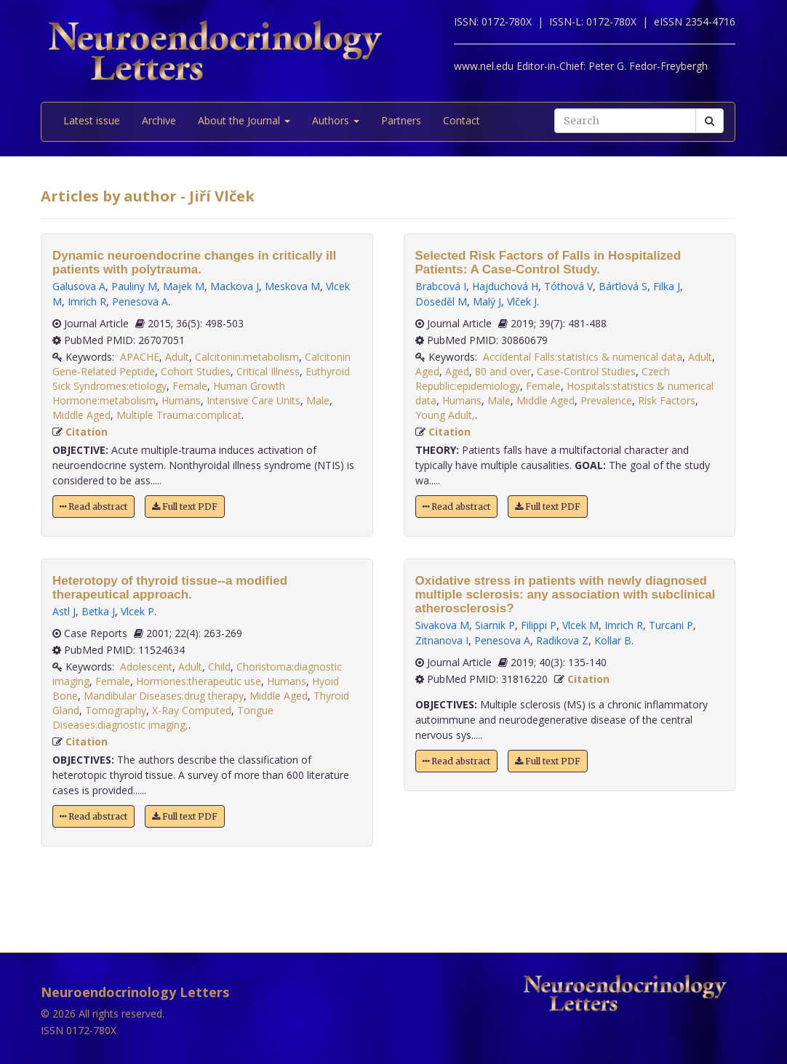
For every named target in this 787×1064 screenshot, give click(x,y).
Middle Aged (81, 415)
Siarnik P (495, 625)
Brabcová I (440, 286)
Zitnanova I (441, 640)
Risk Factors (666, 400)
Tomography (115, 710)
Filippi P (538, 625)
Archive (159, 120)
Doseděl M (441, 301)
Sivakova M (442, 625)
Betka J (98, 611)
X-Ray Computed (191, 710)
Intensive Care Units (253, 400)
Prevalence (606, 400)
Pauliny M (134, 286)
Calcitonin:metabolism (247, 357)
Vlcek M (580, 625)
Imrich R (87, 301)
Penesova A (140, 301)
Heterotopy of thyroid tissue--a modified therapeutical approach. (169, 587)
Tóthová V (568, 286)
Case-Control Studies (586, 371)
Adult (177, 357)
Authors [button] (335, 120)
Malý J (487, 301)
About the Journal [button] (244, 120)
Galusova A (78, 286)
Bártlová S (623, 286)
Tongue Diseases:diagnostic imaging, (162, 717)
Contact (461, 120)
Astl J (64, 611)
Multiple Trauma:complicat (178, 415)
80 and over (503, 371)
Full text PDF (184, 506)
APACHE (139, 357)
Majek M (183, 286)
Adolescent (146, 666)
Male (317, 400)
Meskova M (292, 286)
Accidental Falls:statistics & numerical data (582, 357)
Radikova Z (562, 640)
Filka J (666, 286)
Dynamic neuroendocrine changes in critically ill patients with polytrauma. (194, 262)
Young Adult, (445, 415)
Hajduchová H (505, 286)
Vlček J (522, 301)
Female (189, 386)
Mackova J (234, 286)
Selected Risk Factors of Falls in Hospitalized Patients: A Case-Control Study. (548, 262)
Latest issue (91, 120)
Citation (86, 432)
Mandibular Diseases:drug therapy (164, 696)
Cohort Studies (196, 371)
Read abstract (93, 506)
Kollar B (612, 640)
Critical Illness (268, 371)
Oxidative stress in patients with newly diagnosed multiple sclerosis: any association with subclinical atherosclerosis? (565, 594)
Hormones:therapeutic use (198, 681)
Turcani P (671, 625)
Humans (181, 400)
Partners (401, 120)
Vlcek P (137, 611)
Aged (427, 371)
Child (219, 666)
